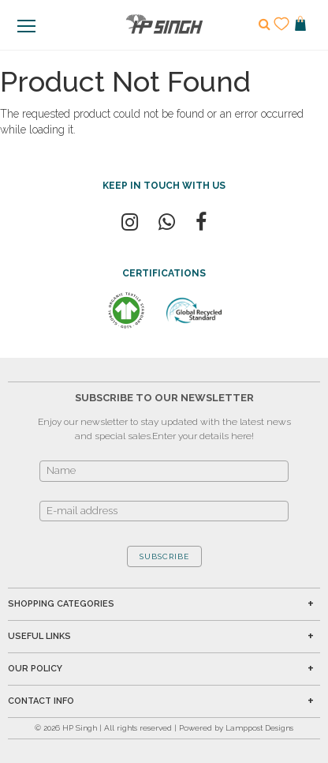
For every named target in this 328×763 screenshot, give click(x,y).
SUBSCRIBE (164, 556)
